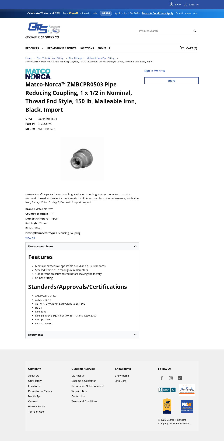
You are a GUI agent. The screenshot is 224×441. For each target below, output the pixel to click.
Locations (34, 386)
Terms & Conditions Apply (157, 13)
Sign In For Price (154, 70)
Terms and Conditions (84, 401)
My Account (78, 375)
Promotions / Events (40, 391)
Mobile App (34, 396)
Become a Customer (84, 380)
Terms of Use (36, 411)
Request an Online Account (88, 386)
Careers (33, 401)
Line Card (120, 380)
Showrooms (122, 375)
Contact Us (78, 396)
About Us (33, 375)
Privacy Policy (36, 406)
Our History (35, 380)
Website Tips (79, 391)
